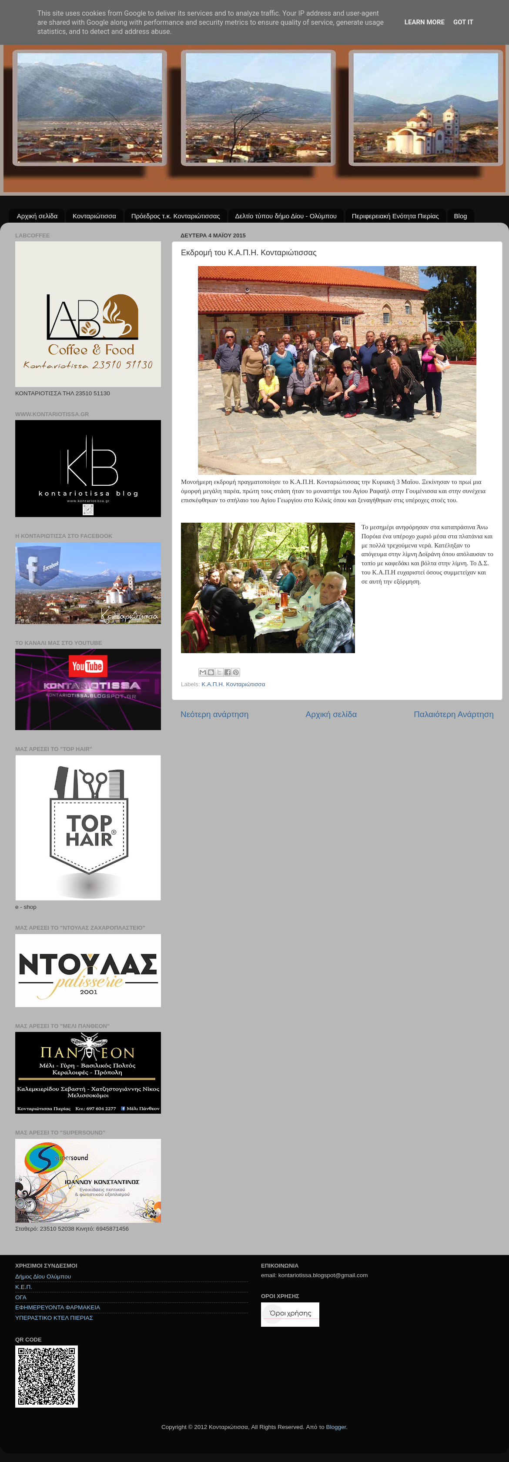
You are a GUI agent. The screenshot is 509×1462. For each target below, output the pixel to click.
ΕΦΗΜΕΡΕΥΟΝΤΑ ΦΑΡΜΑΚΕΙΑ (57, 1307)
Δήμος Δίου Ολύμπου (43, 1276)
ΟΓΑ (21, 1297)
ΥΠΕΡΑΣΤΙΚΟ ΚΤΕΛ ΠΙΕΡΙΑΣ (54, 1318)
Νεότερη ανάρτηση (215, 714)
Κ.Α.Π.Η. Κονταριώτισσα (233, 684)
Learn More (425, 22)
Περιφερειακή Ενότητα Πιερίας (395, 216)
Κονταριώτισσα (94, 216)
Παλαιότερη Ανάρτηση (454, 714)
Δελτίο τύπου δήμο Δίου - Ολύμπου (286, 216)
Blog (460, 216)
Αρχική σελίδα (37, 216)
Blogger (336, 1427)
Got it (463, 22)
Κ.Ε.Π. (23, 1287)
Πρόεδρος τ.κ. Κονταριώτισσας (175, 216)
